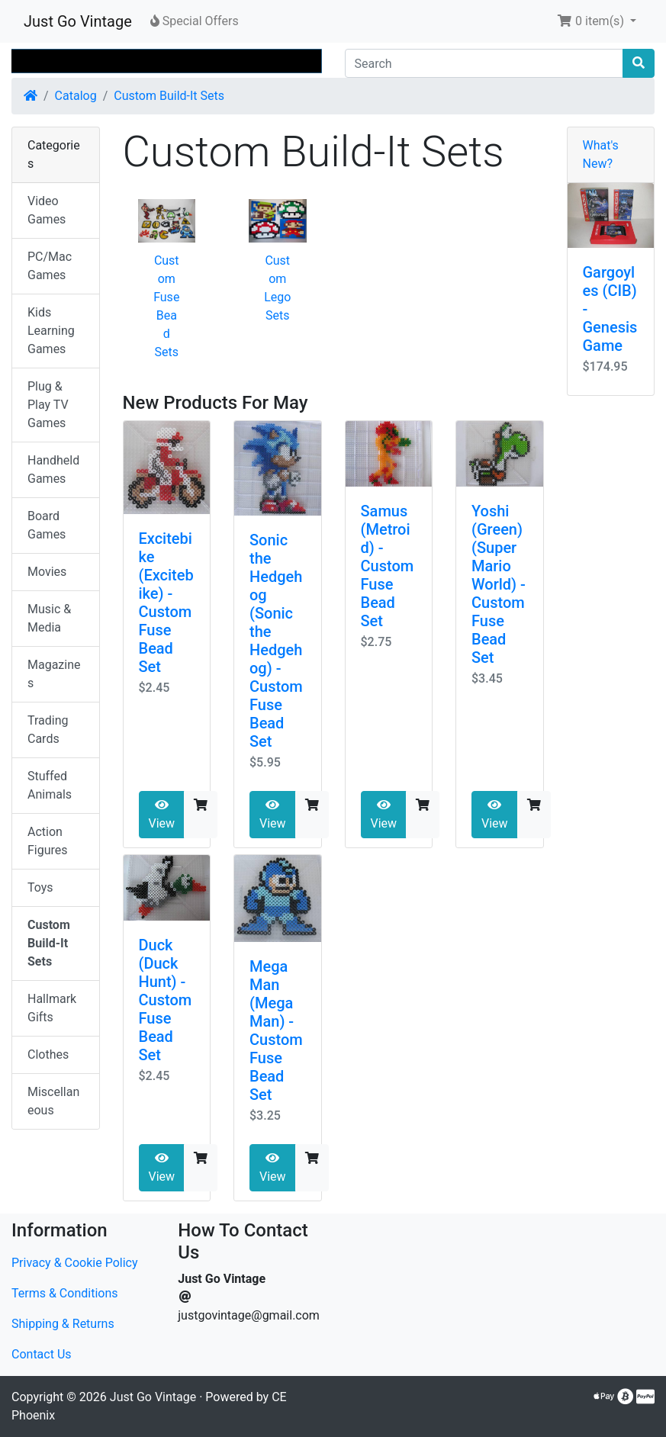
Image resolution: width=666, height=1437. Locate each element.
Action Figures (47, 841)
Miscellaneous (53, 1101)
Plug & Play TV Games (48, 404)
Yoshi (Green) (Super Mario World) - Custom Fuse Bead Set (498, 584)
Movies (46, 571)
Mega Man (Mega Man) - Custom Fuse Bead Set (276, 1030)
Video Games (46, 210)
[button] (596, 21)
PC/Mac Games (49, 265)
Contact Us (41, 1354)
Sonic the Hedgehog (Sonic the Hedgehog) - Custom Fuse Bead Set (276, 641)
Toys (40, 887)
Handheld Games (53, 469)
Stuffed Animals (49, 785)
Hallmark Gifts (51, 1008)
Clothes (48, 1054)
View (162, 815)
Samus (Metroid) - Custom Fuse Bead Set (387, 566)
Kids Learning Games (51, 330)
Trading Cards (48, 729)
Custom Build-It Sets (169, 95)
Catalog (76, 95)
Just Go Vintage (78, 21)
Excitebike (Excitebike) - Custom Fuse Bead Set (166, 602)
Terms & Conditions (64, 1293)
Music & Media (49, 618)
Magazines (54, 673)
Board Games (46, 525)
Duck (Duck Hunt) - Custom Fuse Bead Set (165, 1000)
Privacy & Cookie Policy (74, 1262)
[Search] (484, 63)
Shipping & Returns (62, 1323)
